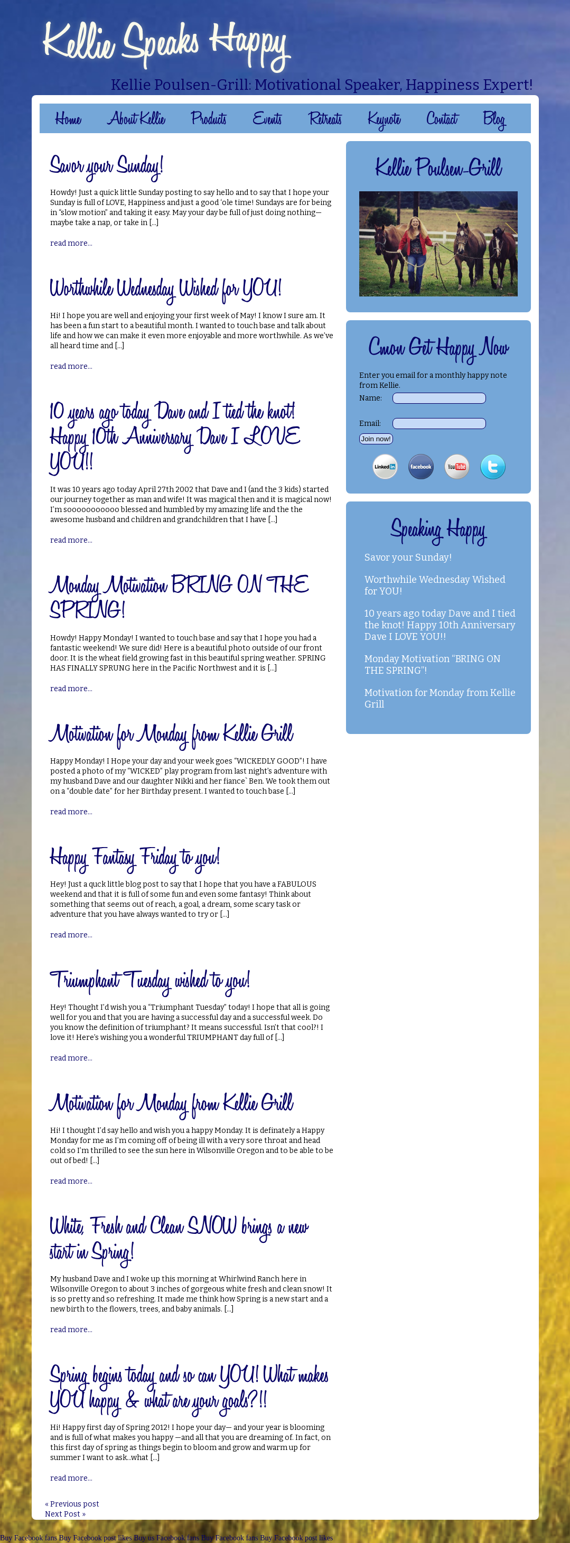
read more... (71, 243)
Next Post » (65, 1514)
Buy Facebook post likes (95, 1538)
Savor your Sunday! (408, 557)
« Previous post (72, 1504)
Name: (370, 398)
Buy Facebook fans (28, 1538)
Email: (370, 423)
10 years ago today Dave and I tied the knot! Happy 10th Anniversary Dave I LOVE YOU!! (440, 625)
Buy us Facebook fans (166, 1538)
